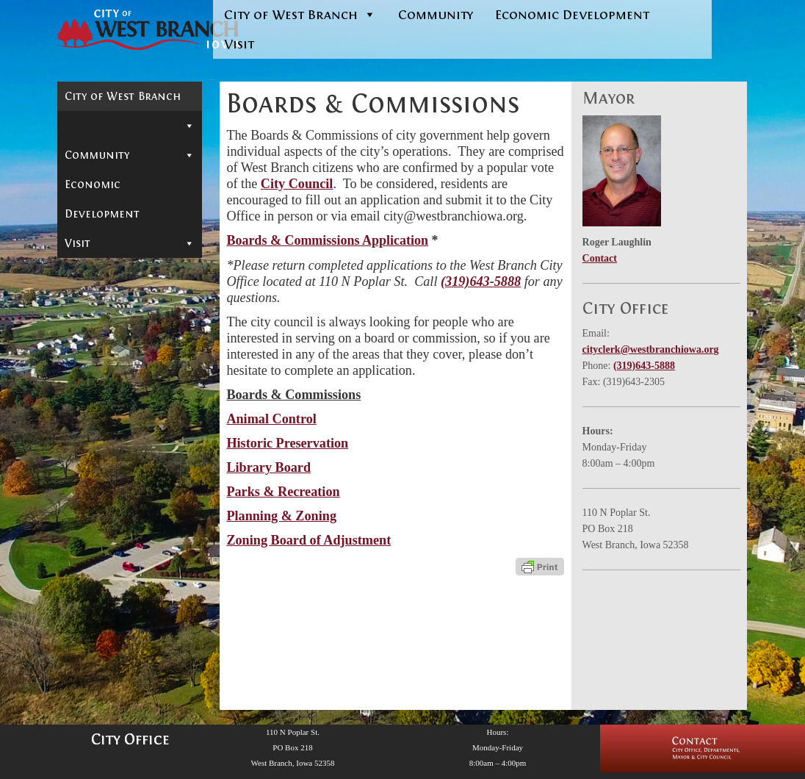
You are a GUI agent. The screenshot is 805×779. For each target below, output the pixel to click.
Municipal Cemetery (121, 432)
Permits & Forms (111, 388)
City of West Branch (300, 14)
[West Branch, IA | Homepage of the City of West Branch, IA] (123, 30)
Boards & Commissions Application (327, 240)
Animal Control (118, 199)
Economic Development (572, 15)
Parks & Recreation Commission (127, 282)
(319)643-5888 (481, 281)
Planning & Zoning (128, 310)
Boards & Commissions (130, 179)
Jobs (76, 454)
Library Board (110, 255)
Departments (130, 366)
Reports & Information (130, 482)
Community (435, 15)
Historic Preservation (109, 227)
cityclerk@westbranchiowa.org (650, 349)
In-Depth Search (111, 410)
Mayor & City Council (130, 149)
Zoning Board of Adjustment (120, 338)
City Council (297, 183)
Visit (239, 44)
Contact (88, 121)
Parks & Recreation (282, 491)
